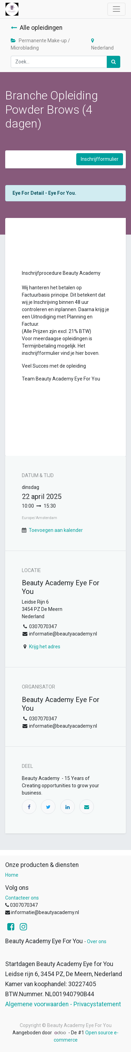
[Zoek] (113, 62)
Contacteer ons (22, 898)
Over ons (96, 941)
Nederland (102, 44)
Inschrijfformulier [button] (100, 159)
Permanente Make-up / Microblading (40, 44)
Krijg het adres (44, 646)
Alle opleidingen (36, 27)
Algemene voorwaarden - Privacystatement (63, 1004)
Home (11, 875)
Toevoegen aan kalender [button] (56, 530)
